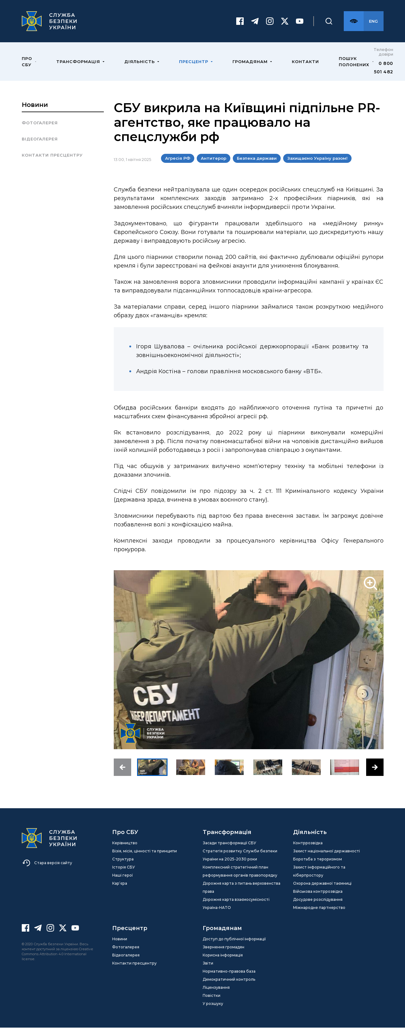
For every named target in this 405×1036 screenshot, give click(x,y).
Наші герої (122, 883)
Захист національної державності (326, 859)
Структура (123, 867)
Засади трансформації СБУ (229, 851)
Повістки (211, 1004)
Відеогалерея (40, 147)
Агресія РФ (177, 166)
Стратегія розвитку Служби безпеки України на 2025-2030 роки (240, 863)
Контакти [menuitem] (305, 69)
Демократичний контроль (229, 987)
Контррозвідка (308, 851)
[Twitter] (284, 25)
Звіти (208, 971)
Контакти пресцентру (52, 163)
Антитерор (213, 166)
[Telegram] (255, 25)
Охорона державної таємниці (322, 891)
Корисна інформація (223, 963)
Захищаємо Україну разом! (317, 166)
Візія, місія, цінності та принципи (144, 859)
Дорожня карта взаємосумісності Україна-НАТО (236, 911)
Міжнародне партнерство (319, 916)
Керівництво (124, 851)
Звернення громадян (223, 955)
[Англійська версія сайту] (374, 25)
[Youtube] (299, 25)
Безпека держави (257, 166)
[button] (122, 775)
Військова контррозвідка (318, 899)
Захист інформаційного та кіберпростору (319, 879)
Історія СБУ (123, 875)
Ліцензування (216, 995)
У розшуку (213, 1012)
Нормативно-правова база (229, 979)
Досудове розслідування (318, 907)
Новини (35, 113)
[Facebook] (240, 25)
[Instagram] (270, 25)
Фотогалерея (40, 131)
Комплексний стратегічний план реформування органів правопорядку (240, 879)
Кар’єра (119, 891)
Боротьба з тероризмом (317, 867)
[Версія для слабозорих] (354, 25)
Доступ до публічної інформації (234, 947)
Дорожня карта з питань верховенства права (241, 895)
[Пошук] (329, 25)
